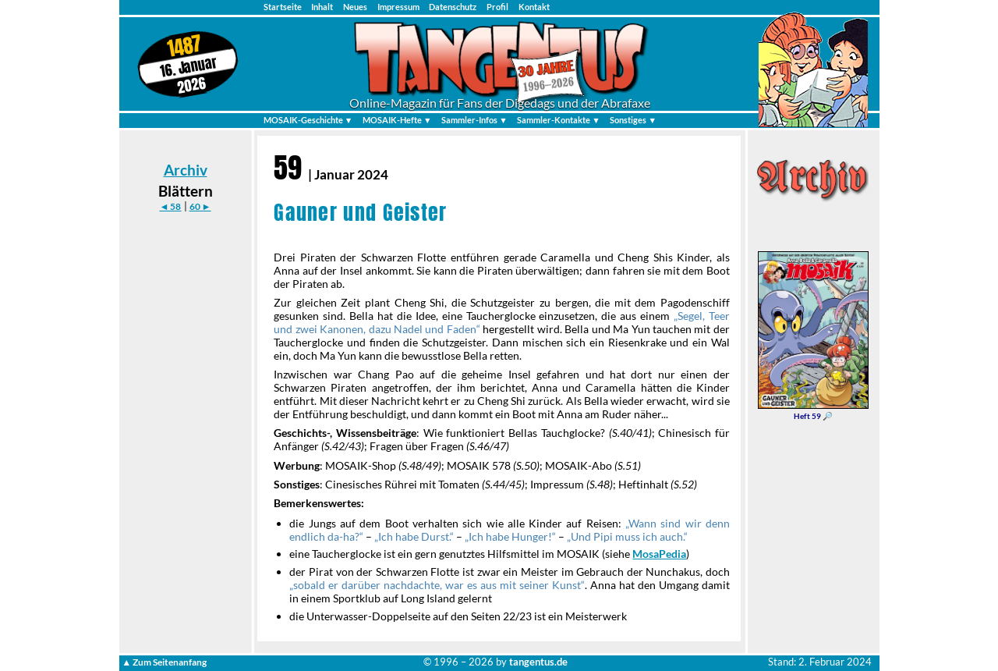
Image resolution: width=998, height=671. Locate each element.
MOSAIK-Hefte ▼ (397, 120)
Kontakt (534, 7)
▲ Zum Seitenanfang (164, 662)
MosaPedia (659, 554)
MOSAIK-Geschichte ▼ (308, 120)
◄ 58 (170, 206)
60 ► (200, 206)
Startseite (283, 7)
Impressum (398, 7)
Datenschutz (452, 7)
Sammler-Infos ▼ (474, 120)
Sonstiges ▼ (633, 120)
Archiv (185, 170)
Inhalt (322, 7)
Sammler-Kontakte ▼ (558, 120)
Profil (497, 7)
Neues (355, 7)
